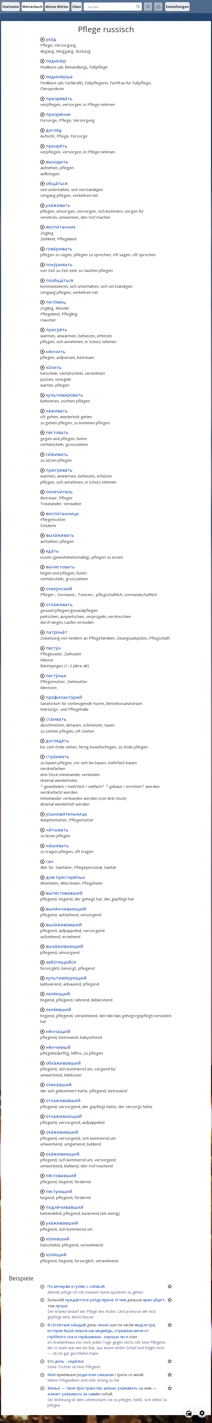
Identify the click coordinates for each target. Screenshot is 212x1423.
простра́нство (89, 1388)
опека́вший (59, 1084)
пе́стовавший (61, 1175)
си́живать (57, 454)
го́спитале (60, 1324)
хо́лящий (56, 1254)
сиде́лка (75, 1361)
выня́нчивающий (66, 909)
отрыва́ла (124, 1330)
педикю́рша (59, 77)
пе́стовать (57, 432)
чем (122, 1299)
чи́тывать (57, 830)
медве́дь (103, 1330)
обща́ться (57, 183)
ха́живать (57, 411)
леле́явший (58, 1009)
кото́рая (55, 1330)
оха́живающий (63, 1154)
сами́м (94, 1393)
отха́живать (59, 604)
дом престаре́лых (65, 877)
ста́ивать (56, 719)
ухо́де (95, 1299)
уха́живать (58, 205)
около (103, 1324)
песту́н (53, 648)
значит (54, 1393)
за (141, 1388)
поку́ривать (59, 264)
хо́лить (54, 367)
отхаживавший (63, 1100)
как (91, 1330)
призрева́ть (59, 98)
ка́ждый (78, 1324)
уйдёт (159, 1299)
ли (122, 1336)
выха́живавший (64, 925)
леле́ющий (58, 994)
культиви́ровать (64, 395)
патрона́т (56, 632)
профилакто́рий (64, 697)
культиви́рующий (66, 978)
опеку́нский (59, 589)
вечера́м (62, 1286)
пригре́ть (56, 329)
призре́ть (56, 146)
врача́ (107, 1299)
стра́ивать (57, 756)
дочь (59, 1361)
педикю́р (56, 61)
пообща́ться (59, 280)
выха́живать (60, 535)
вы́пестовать (60, 567)
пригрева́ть (59, 470)
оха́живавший (62, 1132)
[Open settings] (202, 1413)
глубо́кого (56, 1336)
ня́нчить (55, 351)
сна (70, 1336)
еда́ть (52, 551)
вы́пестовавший (64, 893)
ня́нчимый (58, 1047)
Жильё (53, 1388)
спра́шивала (89, 1336)
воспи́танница (62, 513)
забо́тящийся (61, 962)
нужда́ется (75, 1299)
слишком (105, 1374)
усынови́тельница (66, 814)
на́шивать (57, 845)
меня (138, 1330)
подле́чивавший (64, 1207)
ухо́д (51, 39)
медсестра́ (145, 1324)
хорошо (111, 1336)
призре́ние (58, 114)
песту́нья (56, 675)
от (146, 1330)
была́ (68, 1330)
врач (147, 1299)
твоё (70, 1388)
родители (86, 1374)
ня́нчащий (58, 1031)
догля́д (54, 130)
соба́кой (97, 1286)
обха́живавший (63, 1063)
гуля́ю (79, 1286)
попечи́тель (59, 492)
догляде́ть (57, 741)
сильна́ (80, 1330)
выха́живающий (64, 946)
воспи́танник (61, 227)
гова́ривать (59, 249)
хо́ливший (58, 1239)
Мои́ (51, 1374)
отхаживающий (64, 1116)
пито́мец (56, 302)
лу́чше (62, 1305)
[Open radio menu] (189, 1413)
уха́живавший (62, 1223)
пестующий (59, 1191)
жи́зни (109, 1388)
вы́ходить (57, 162)
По (50, 1286)
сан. (50, 861)
